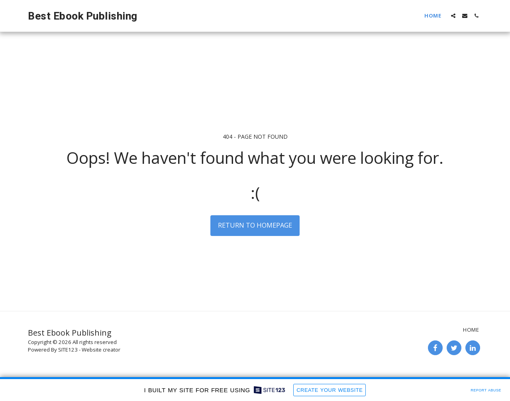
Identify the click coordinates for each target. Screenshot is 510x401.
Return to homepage (255, 225)
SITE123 (68, 349)
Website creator (101, 349)
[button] (453, 15)
